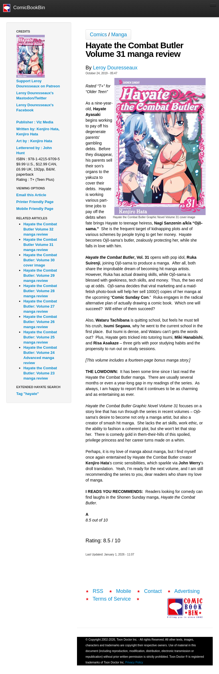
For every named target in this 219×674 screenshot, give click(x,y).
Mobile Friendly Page (34, 208)
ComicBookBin (24, 8)
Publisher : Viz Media (34, 122)
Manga (119, 34)
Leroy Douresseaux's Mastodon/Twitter (35, 95)
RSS (98, 591)
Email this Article (31, 195)
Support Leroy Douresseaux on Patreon (38, 83)
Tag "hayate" (27, 394)
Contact (153, 591)
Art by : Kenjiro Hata (34, 141)
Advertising (187, 591)
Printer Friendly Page (35, 202)
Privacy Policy (134, 662)
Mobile (123, 591)
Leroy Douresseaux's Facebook (35, 107)
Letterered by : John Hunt (34, 150)
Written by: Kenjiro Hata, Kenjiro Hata (37, 131)
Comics (98, 34)
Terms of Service (112, 599)
